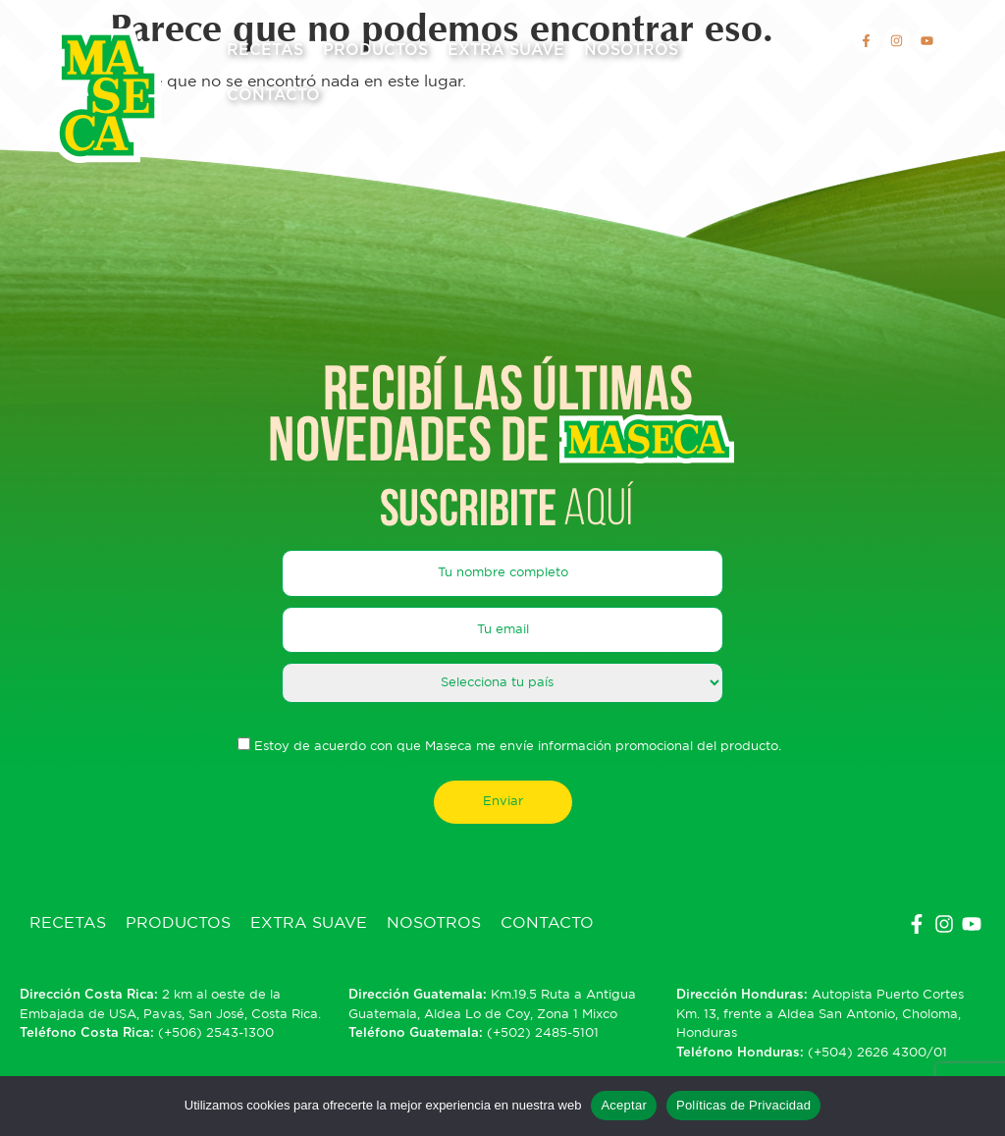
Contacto (273, 95)
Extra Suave (506, 50)
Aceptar (624, 1105)
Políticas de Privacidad (743, 1105)
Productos (375, 50)
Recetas (265, 50)
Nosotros (631, 50)
